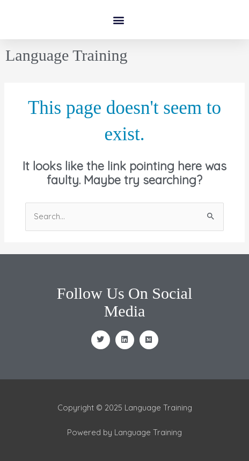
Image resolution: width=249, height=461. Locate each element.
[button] (119, 19)
